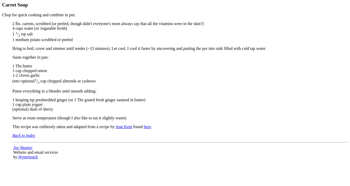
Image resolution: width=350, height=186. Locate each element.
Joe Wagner (23, 147)
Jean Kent (124, 127)
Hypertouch (28, 157)
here (147, 127)
